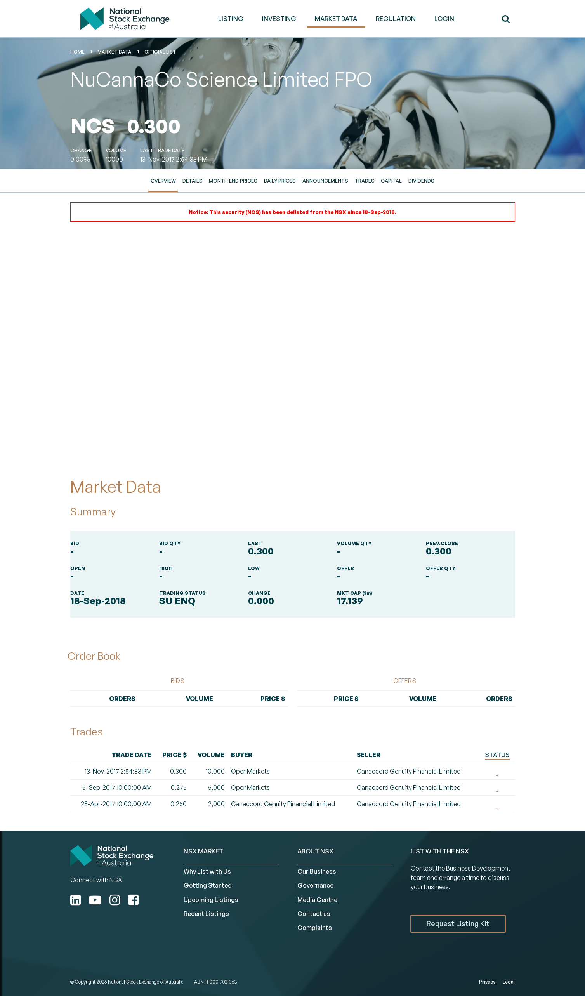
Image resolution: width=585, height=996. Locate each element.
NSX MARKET (203, 851)
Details (192, 180)
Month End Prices (233, 180)
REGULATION (396, 19)
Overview (163, 180)
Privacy (487, 982)
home (77, 52)
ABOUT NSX (315, 851)
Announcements (325, 180)
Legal (509, 982)
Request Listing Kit (458, 923)
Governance (315, 885)
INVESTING (279, 19)
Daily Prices (280, 180)
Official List (160, 52)
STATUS (497, 755)
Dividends (421, 180)
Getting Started (208, 885)
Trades (365, 180)
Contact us (313, 914)
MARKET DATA (336, 19)
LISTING (230, 19)
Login (444, 19)
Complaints (314, 928)
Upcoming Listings (211, 900)
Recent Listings (206, 914)
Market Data (114, 52)
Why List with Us (207, 871)
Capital (391, 180)
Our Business (316, 871)
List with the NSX (440, 851)
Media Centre (317, 900)
